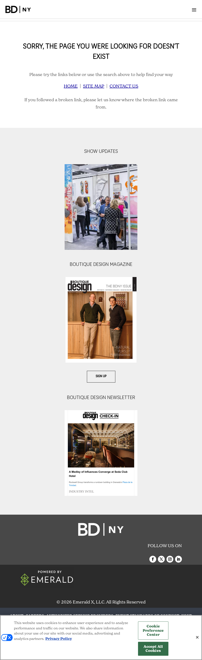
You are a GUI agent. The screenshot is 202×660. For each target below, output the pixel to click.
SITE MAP (93, 86)
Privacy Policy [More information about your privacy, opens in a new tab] (58, 638)
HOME (71, 86)
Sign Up (101, 376)
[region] (101, 637)
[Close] (197, 637)
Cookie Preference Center (153, 630)
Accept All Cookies (153, 648)
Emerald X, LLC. (89, 602)
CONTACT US (124, 86)
